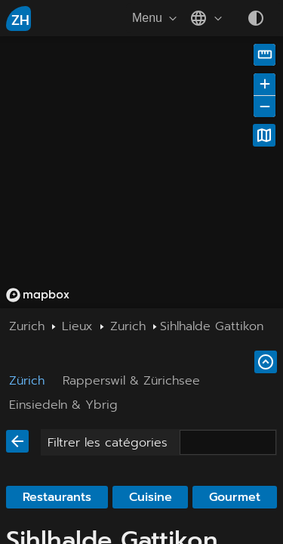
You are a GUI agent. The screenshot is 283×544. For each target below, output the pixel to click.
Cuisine (150, 497)
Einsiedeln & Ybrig (63, 405)
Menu (156, 18)
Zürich (27, 381)
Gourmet (234, 497)
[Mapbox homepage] (38, 295)
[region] (141, 172)
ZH (20, 20)
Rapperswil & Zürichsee (131, 381)
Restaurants (57, 497)
